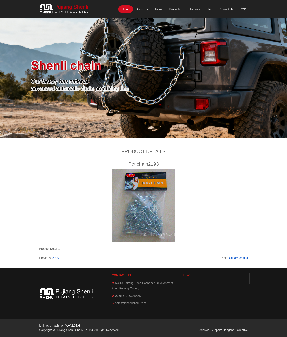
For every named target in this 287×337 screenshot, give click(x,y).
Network (195, 9)
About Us (142, 9)
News (158, 9)
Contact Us (226, 9)
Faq (210, 9)
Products (176, 9)
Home (125, 9)
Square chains (238, 257)
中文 (243, 9)
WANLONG (72, 325)
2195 (55, 257)
